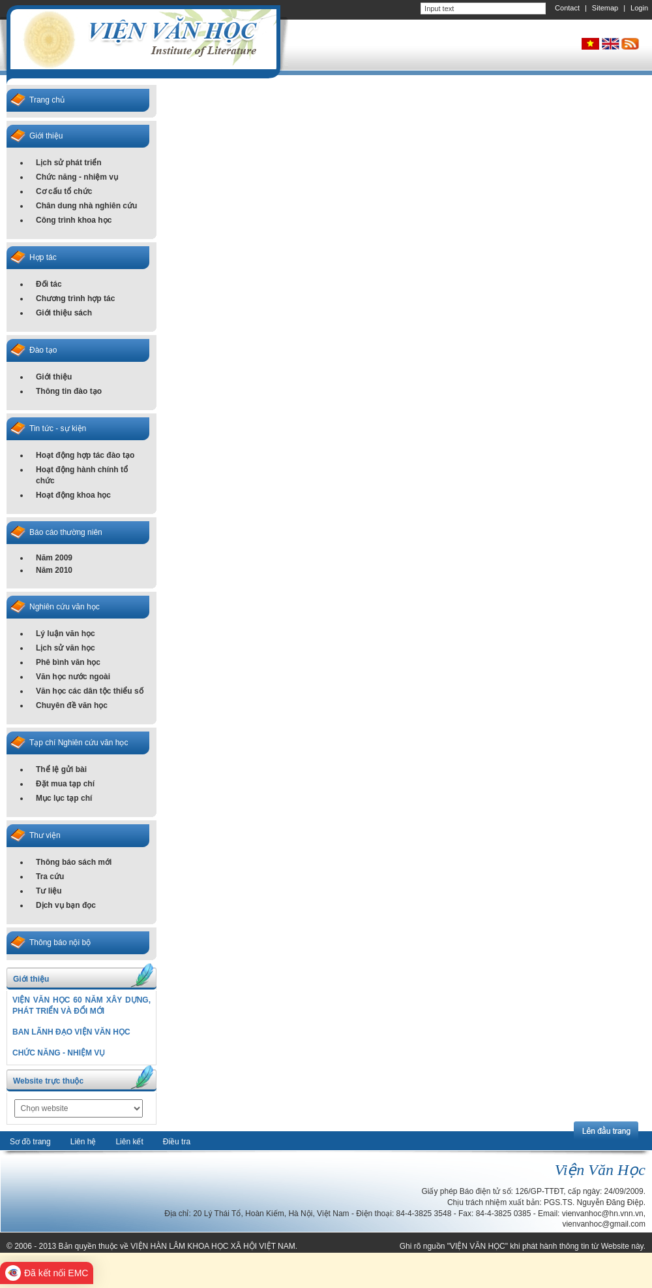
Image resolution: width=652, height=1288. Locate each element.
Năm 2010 (54, 570)
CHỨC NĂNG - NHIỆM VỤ (58, 1052)
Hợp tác (43, 257)
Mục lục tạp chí (64, 798)
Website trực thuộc (48, 1081)
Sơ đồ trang (30, 1141)
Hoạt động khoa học (73, 495)
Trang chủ (47, 100)
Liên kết (129, 1141)
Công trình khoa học (73, 220)
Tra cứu (50, 876)
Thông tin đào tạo (69, 391)
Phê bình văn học (68, 662)
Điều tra (176, 1141)
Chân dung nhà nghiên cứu (86, 205)
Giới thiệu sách (64, 312)
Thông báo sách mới (73, 862)
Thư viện (45, 835)
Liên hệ (83, 1141)
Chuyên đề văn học (72, 705)
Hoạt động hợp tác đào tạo (85, 455)
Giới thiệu (46, 135)
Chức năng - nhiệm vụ (77, 177)
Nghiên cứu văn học (64, 606)
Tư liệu (49, 890)
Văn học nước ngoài (73, 676)
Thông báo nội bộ (60, 942)
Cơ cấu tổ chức (64, 191)
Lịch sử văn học (65, 647)
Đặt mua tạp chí (65, 783)
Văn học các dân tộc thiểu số (89, 691)
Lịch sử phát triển (69, 162)
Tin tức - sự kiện (57, 428)
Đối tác (49, 284)
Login (639, 8)
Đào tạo (43, 350)
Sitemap (605, 8)
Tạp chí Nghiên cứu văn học (78, 742)
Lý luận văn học (65, 633)
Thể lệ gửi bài (61, 769)
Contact (567, 8)
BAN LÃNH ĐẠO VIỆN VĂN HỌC (71, 1032)
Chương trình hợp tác (75, 298)
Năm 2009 (54, 557)
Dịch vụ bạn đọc (66, 905)
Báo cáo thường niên (65, 532)
